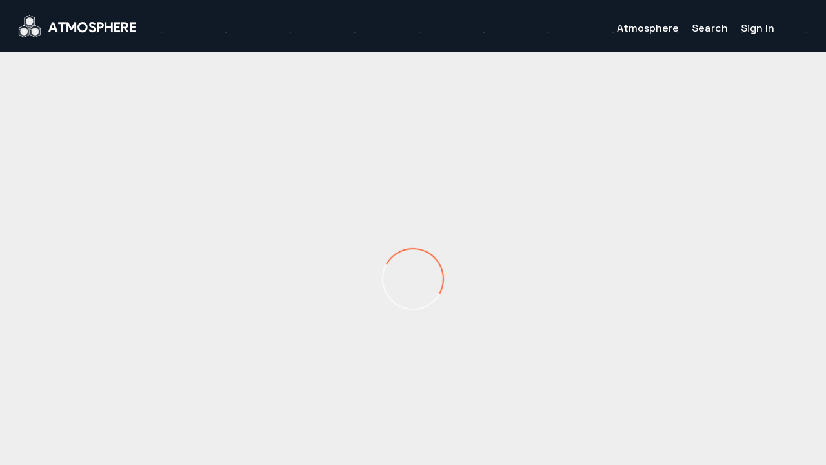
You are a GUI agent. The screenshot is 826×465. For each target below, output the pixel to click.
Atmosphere (648, 28)
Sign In (757, 28)
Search (710, 28)
